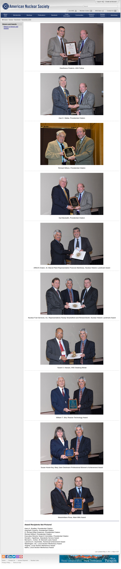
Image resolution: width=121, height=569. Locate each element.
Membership (17, 15)
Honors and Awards (9, 24)
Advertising (114, 15)
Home (6, 19)
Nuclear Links (35, 560)
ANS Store (99, 10)
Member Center (86, 10)
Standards (54, 15)
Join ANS (73, 10)
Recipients (17, 19)
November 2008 (26, 19)
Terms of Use (17, 562)
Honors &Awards (91, 15)
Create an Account (110, 1)
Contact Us (111, 10)
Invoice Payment (23, 560)
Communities (79, 15)
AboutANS (5, 15)
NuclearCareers (102, 15)
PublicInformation (66, 15)
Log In (100, 1)
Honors (11, 19)
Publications (41, 15)
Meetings (29, 15)
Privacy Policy (6, 562)
